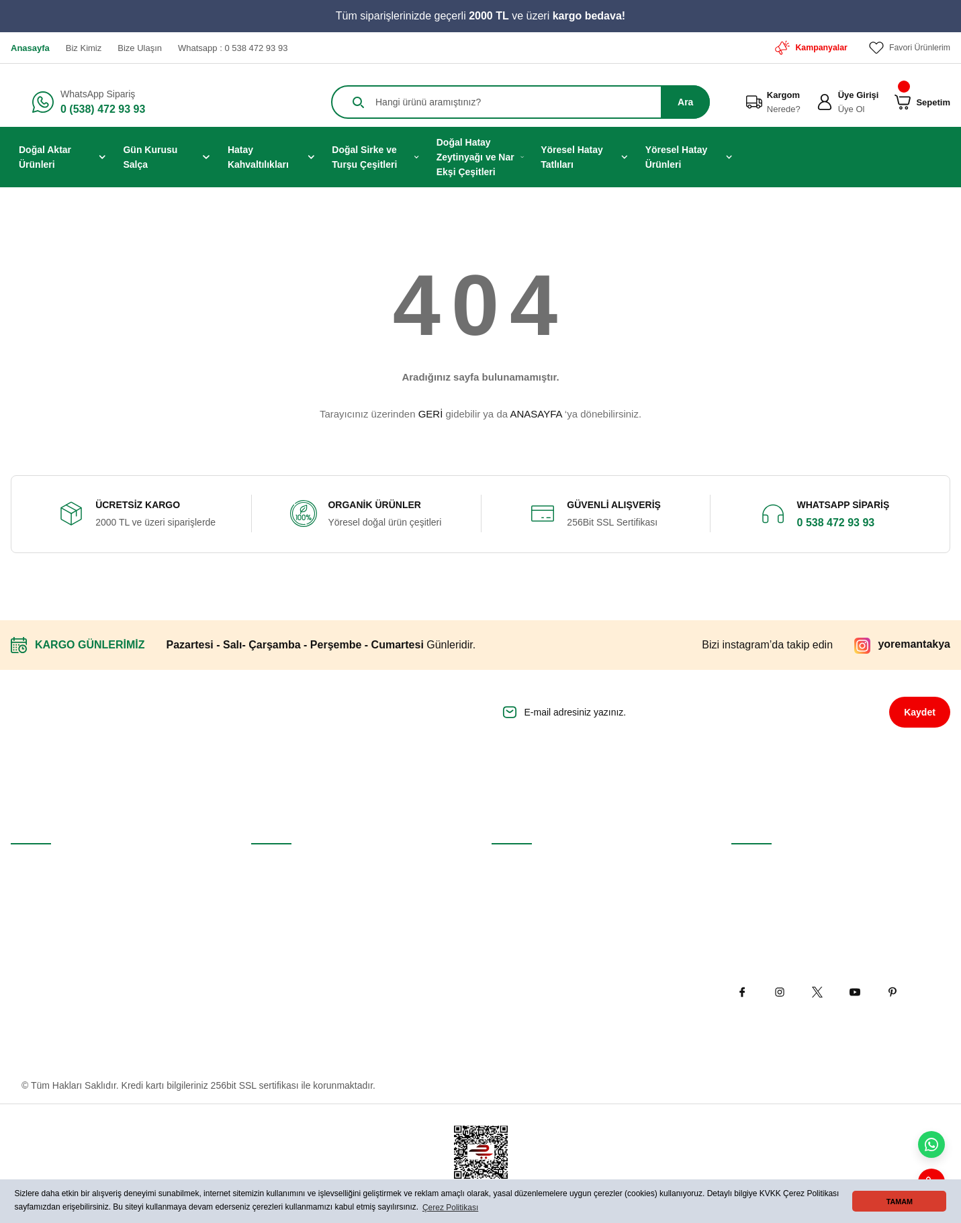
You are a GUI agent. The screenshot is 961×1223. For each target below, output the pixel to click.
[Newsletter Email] (680, 712)
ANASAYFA (535, 414)
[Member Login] (825, 102)
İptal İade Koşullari (530, 927)
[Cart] (903, 102)
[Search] (520, 102)
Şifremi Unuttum (44, 927)
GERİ (430, 414)
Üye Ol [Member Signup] (851, 109)
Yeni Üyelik (34, 865)
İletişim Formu (280, 896)
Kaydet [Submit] (919, 712)
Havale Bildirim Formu (297, 927)
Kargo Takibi (277, 957)
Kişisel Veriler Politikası (540, 957)
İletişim (266, 865)
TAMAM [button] (899, 1201)
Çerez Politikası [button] (450, 1207)
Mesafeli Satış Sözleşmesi (546, 865)
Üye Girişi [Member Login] (858, 95)
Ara (685, 102)
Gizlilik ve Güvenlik (531, 896)
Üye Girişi (31, 896)
